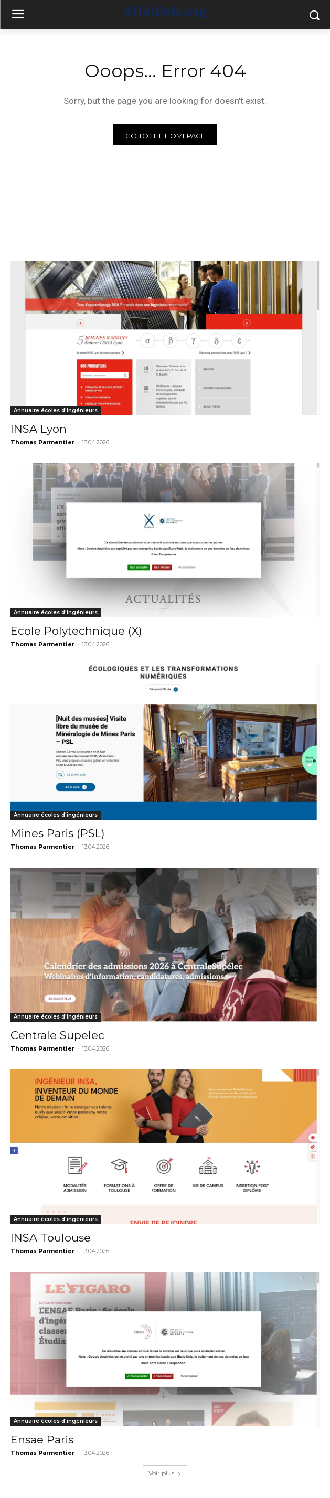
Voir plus (165, 1473)
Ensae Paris (41, 1439)
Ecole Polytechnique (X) (76, 630)
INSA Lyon (38, 428)
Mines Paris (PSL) (57, 833)
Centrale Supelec (57, 1035)
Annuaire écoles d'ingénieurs (56, 410)
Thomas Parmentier (42, 442)
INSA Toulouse (50, 1237)
